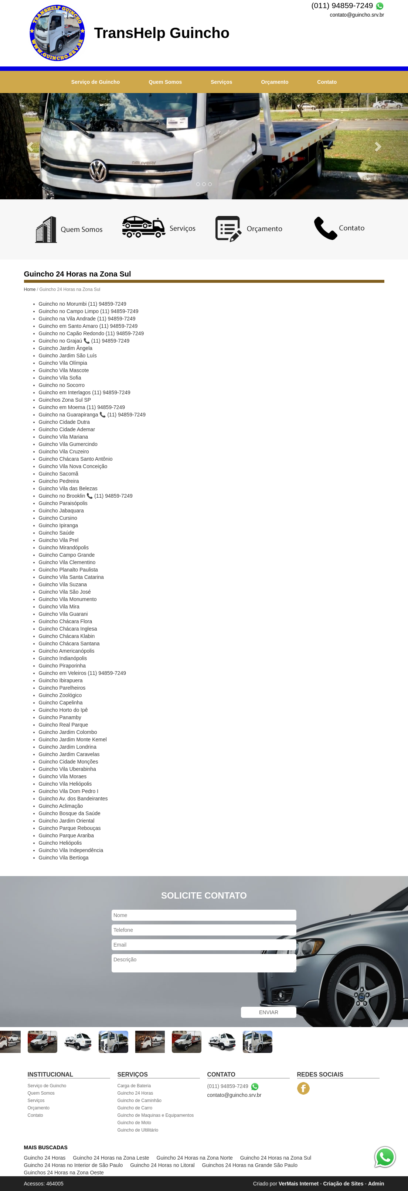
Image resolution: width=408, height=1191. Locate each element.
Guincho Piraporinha (62, 666)
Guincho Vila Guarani (63, 614)
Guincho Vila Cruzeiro (64, 451)
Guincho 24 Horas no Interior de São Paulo (73, 1165)
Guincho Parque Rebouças (70, 828)
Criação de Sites (343, 1184)
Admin (376, 1184)
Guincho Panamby (60, 717)
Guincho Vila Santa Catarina (71, 577)
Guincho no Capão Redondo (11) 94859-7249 (91, 333)
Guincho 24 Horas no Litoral (162, 1165)
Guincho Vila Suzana (63, 584)
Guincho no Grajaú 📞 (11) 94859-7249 (84, 341)
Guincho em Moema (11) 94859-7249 (82, 407)
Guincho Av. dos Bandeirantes (73, 799)
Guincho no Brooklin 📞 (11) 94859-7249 (86, 496)
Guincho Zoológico (60, 695)
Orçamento (275, 82)
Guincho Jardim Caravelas (69, 754)
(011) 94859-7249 (342, 5)
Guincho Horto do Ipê (63, 710)
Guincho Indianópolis (63, 658)
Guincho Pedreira (59, 481)
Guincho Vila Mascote (64, 370)
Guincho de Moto (134, 1122)
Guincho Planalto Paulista (68, 570)
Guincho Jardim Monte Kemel (73, 739)
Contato (327, 82)
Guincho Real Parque (63, 725)
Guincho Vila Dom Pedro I (69, 791)
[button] (30, 146)
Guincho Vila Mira (59, 607)
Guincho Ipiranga (58, 525)
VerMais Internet (299, 1184)
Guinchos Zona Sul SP (65, 400)
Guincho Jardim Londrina (67, 747)
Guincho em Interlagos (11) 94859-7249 (84, 392)
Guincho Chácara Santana (69, 643)
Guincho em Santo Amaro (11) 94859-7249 (88, 326)
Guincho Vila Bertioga (64, 858)
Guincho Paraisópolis (63, 503)
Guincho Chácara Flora (65, 621)
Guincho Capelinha (61, 703)
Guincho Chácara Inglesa (68, 629)
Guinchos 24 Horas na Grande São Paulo (250, 1165)
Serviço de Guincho (95, 82)
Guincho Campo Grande (67, 555)
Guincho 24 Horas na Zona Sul (275, 1158)
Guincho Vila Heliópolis (65, 784)
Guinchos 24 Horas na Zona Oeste (64, 1172)
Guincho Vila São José (65, 592)
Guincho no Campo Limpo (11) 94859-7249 (89, 311)
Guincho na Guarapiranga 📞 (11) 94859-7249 (92, 415)
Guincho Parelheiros (62, 688)
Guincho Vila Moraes (63, 776)
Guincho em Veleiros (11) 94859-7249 (82, 673)
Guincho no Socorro (62, 385)
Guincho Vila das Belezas (68, 488)
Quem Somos (165, 82)
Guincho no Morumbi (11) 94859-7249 (82, 304)
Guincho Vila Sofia (60, 378)
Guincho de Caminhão (140, 1100)
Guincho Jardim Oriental (67, 821)
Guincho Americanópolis (67, 651)
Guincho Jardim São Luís (68, 355)
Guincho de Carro (135, 1108)
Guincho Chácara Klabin (67, 636)
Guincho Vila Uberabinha (67, 769)
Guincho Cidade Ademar (67, 429)
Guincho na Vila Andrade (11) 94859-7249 (87, 319)
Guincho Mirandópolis (64, 547)
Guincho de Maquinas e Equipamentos (156, 1115)
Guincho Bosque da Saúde (70, 813)
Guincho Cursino (58, 518)
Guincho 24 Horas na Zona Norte (195, 1158)
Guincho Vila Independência (71, 850)
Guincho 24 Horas (135, 1093)
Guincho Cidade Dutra (64, 422)
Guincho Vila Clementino (67, 562)
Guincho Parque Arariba (66, 835)
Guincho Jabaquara (61, 511)
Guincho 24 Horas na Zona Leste (111, 1158)
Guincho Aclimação (61, 806)
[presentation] (168, 990)
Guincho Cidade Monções (68, 762)
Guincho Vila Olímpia (63, 363)
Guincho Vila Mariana (63, 437)
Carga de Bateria (134, 1085)
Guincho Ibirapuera (61, 680)
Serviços (221, 82)
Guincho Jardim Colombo (68, 732)
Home (30, 289)
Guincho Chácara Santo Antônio (76, 459)
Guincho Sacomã (58, 474)
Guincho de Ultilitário (138, 1130)
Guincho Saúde (57, 533)
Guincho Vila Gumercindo (68, 444)
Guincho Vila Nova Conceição (73, 466)
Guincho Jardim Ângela (66, 348)
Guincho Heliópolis (60, 843)
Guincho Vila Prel (59, 540)
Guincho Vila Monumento (68, 599)
